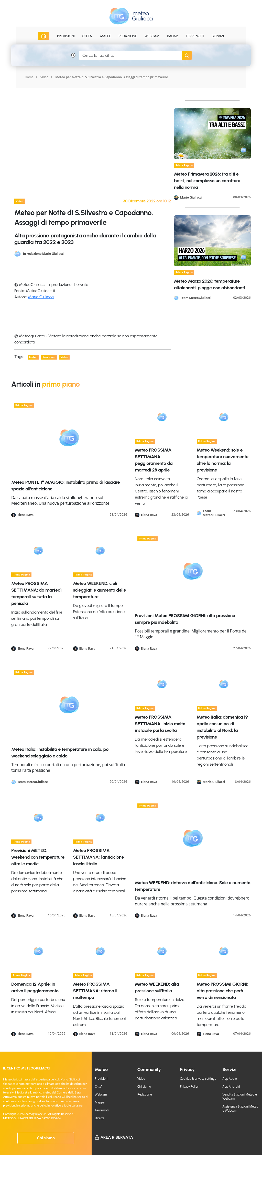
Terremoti (101, 1110)
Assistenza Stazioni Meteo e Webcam (240, 1108)
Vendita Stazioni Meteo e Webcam (240, 1096)
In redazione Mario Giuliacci (43, 253)
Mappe (99, 1102)
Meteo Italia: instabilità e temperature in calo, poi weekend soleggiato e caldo (60, 752)
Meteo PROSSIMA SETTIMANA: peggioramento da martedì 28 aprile (153, 460)
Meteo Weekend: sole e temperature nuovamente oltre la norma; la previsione (222, 460)
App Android (231, 1086)
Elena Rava (25, 515)
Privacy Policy (189, 1086)
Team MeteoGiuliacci (195, 298)
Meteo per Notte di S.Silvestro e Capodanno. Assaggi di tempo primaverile (111, 77)
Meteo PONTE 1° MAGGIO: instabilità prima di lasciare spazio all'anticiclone (65, 485)
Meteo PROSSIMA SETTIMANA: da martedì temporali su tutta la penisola (36, 593)
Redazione (144, 1094)
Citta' (98, 1086)
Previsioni (101, 1078)
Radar (172, 36)
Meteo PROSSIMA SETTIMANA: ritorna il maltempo (95, 990)
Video (141, 1078)
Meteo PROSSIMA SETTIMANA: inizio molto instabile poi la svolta (160, 723)
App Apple (230, 1078)
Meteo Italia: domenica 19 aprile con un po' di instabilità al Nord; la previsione (222, 727)
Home (29, 77)
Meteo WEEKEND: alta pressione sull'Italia (157, 987)
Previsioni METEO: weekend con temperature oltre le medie (37, 857)
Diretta (99, 1118)
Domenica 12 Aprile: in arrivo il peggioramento (35, 987)
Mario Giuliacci (41, 296)
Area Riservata (116, 1137)
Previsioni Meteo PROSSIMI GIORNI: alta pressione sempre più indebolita (185, 619)
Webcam (152, 36)
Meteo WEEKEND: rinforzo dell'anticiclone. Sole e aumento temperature (192, 886)
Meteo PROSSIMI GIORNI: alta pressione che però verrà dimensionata (222, 990)
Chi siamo (46, 1138)
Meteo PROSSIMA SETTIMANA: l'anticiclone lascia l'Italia (98, 857)
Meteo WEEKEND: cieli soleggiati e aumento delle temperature (99, 590)
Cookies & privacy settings (198, 1078)
